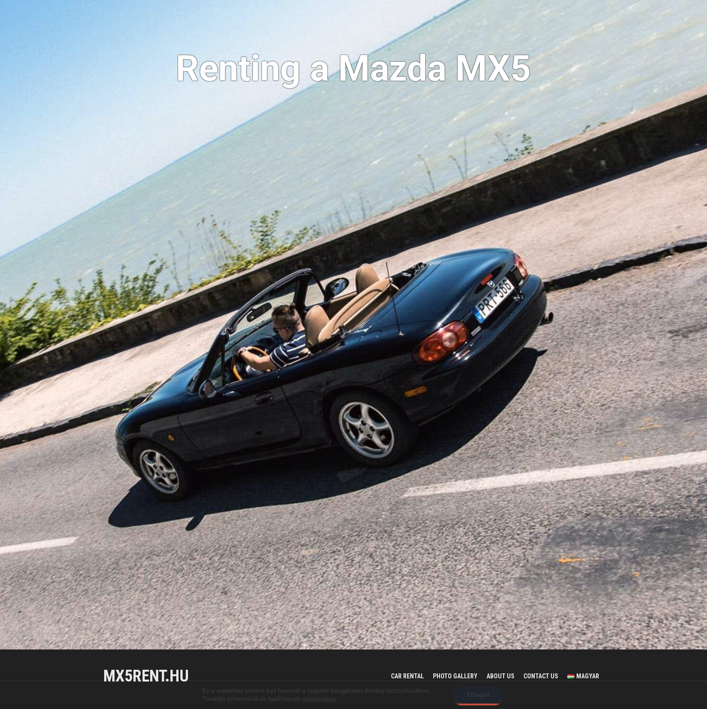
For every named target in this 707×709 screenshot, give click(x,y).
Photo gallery (455, 676)
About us (500, 676)
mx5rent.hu (146, 676)
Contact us (540, 676)
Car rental (407, 676)
